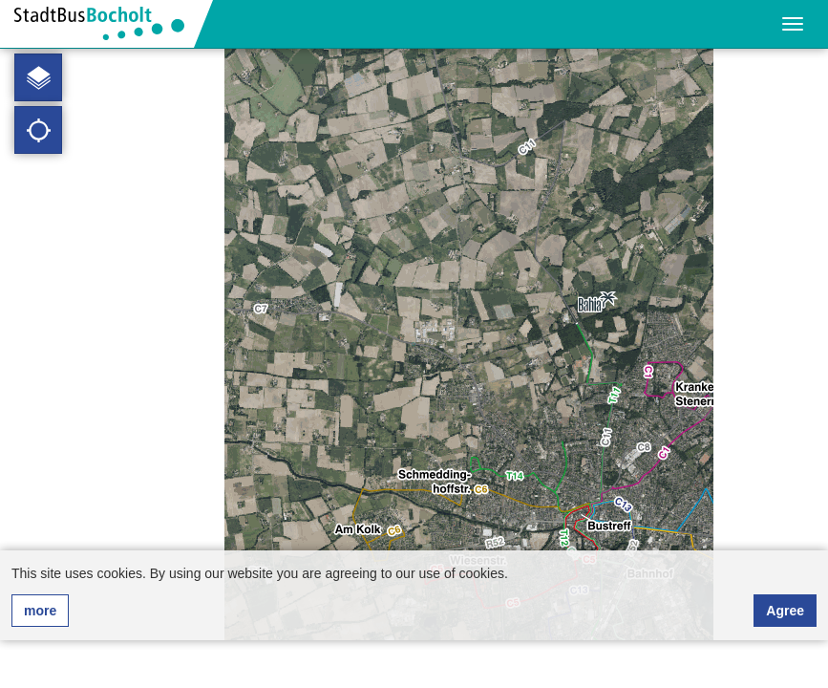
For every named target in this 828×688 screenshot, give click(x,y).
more (40, 610)
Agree (785, 610)
